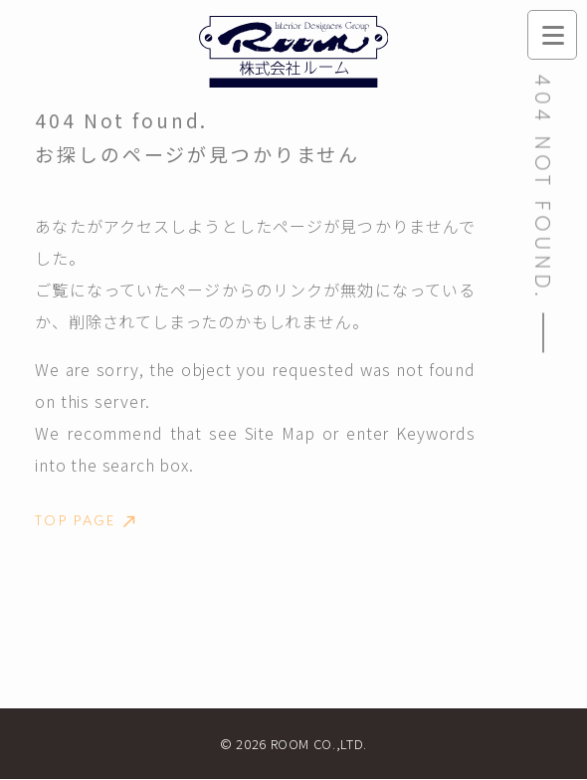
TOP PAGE (86, 521)
